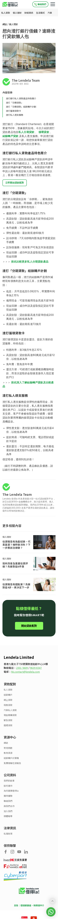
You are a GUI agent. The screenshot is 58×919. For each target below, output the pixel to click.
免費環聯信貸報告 (12, 763)
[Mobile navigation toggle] (53, 4)
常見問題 (8, 748)
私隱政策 (8, 833)
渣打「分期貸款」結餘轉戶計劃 (21, 106)
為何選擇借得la (11, 790)
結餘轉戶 (8, 695)
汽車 (50, 12)
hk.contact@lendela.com (25, 672)
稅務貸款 (8, 705)
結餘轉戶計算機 (11, 758)
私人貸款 (5, 12)
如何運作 (8, 785)
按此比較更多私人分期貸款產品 (29, 261)
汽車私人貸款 (10, 710)
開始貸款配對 (29, 625)
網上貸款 (8, 700)
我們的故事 (9, 780)
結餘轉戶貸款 (10, 136)
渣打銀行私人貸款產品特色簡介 (21, 98)
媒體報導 (8, 816)
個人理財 (17, 12)
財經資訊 (29, 12)
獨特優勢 (8, 796)
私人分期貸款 (26, 132)
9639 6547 (36, 668)
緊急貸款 (8, 720)
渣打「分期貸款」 (14, 102)
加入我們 (8, 811)
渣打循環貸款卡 (13, 110)
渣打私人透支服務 (14, 114)
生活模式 (40, 12)
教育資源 (8, 753)
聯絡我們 (8, 801)
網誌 (4, 24)
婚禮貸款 (8, 725)
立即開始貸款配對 (14, 182)
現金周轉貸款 (10, 715)
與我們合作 (9, 806)
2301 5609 (22, 668)
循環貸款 (44, 132)
